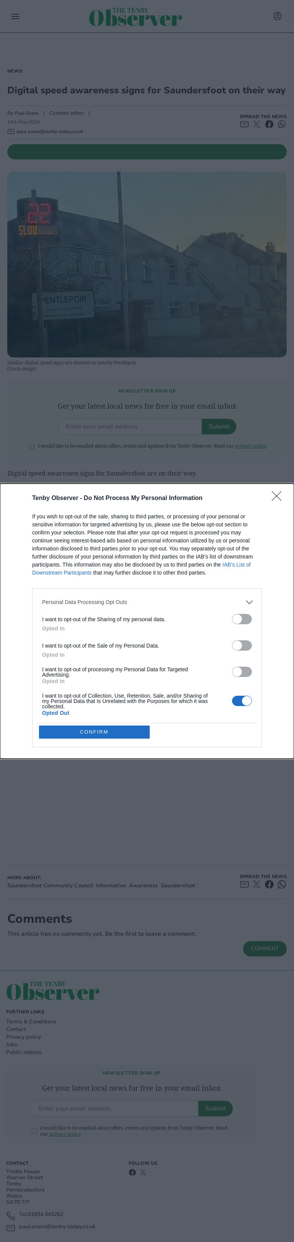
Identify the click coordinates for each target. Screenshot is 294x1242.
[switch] (242, 619)
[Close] (279, 498)
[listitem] (147, 602)
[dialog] (147, 621)
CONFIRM (94, 732)
